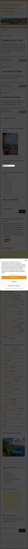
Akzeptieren (14, 282)
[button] (26, 265)
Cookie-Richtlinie (8, 293)
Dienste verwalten (13, 279)
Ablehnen (14, 286)
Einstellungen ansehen (14, 290)
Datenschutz (15, 293)
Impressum (20, 293)
